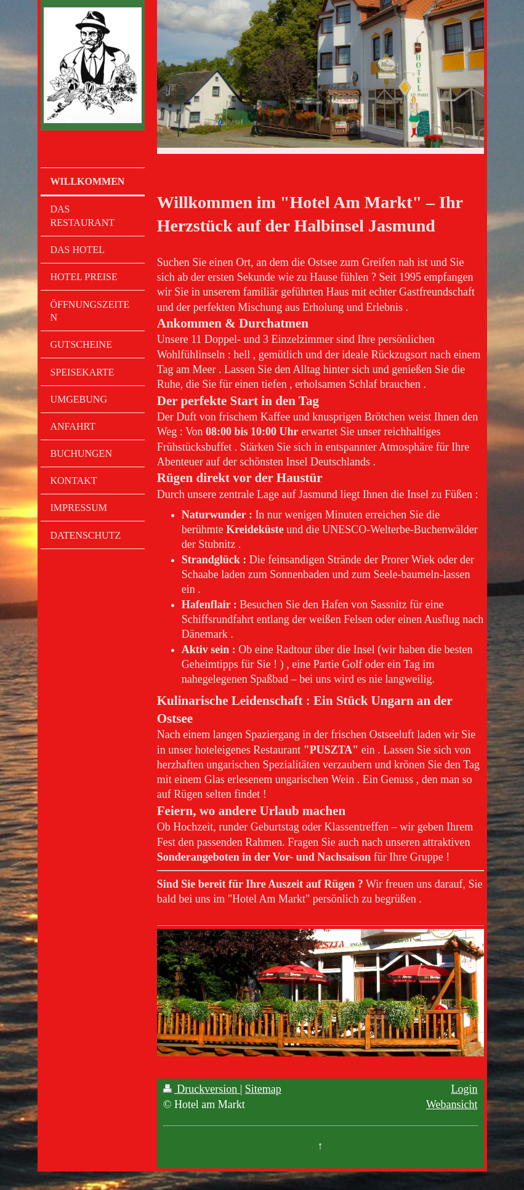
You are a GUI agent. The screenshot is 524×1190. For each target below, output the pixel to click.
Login (464, 1089)
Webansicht (452, 1104)
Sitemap (263, 1089)
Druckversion (201, 1089)
